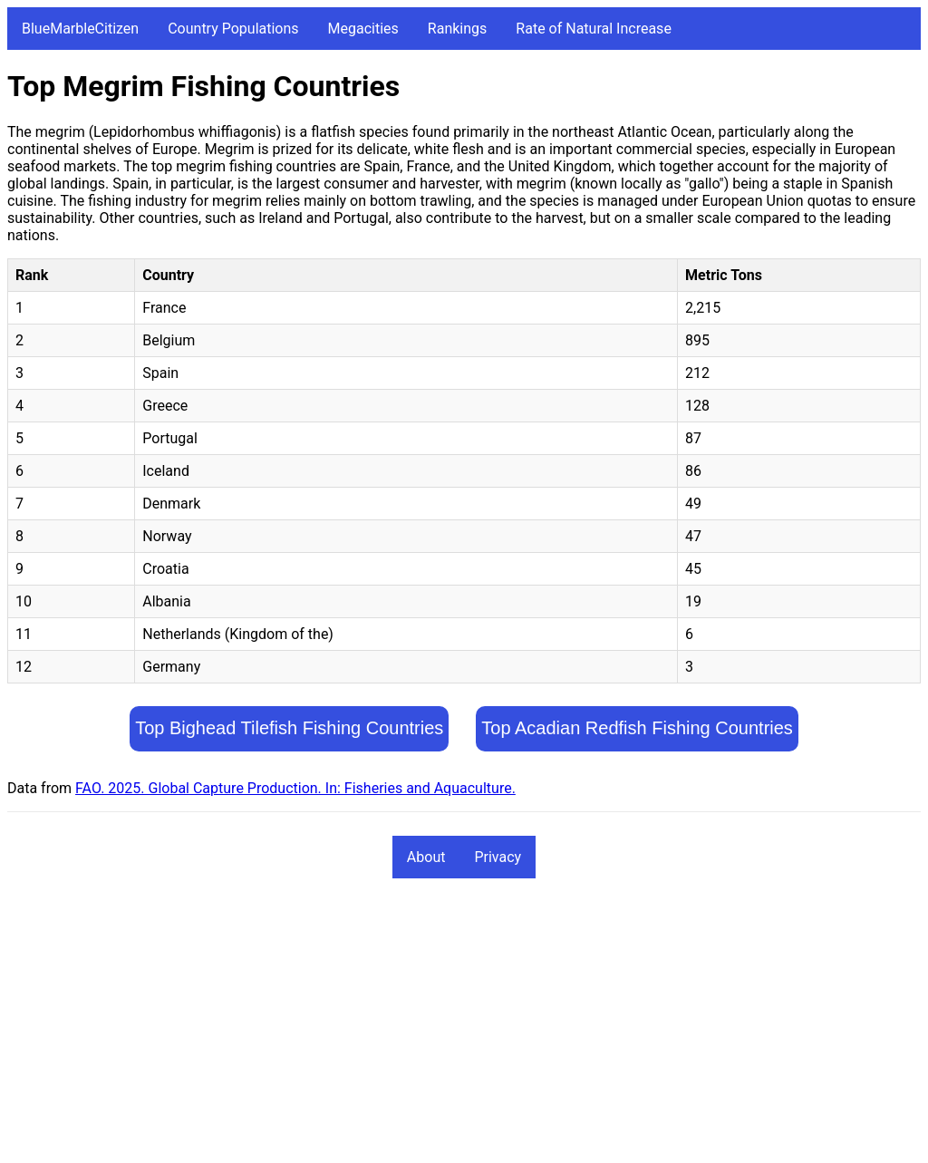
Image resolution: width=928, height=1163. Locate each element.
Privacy (497, 857)
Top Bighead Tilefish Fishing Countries (289, 728)
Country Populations (233, 28)
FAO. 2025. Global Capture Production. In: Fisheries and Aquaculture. (295, 788)
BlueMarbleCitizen (80, 28)
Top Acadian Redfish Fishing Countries (637, 728)
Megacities (363, 28)
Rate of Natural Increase (594, 28)
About (426, 857)
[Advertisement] (464, 1029)
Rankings (457, 28)
